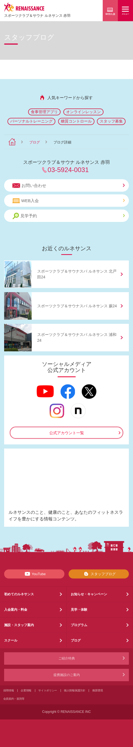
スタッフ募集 (111, 121)
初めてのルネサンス (19, 594)
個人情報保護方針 (74, 690)
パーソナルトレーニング (31, 121)
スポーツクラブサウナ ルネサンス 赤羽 (37, 15)
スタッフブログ (99, 573)
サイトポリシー (47, 690)
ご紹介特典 (66, 658)
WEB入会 (68, 200)
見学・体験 (79, 610)
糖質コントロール (76, 121)
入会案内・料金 (15, 610)
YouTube (34, 573)
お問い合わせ (68, 185)
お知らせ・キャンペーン (89, 594)
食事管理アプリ (44, 112)
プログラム (79, 625)
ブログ (34, 142)
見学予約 (68, 216)
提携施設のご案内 (66, 675)
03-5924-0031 (68, 169)
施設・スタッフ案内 (19, 625)
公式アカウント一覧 (66, 433)
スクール (10, 640)
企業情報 (26, 690)
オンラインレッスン (83, 112)
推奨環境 (97, 690)
